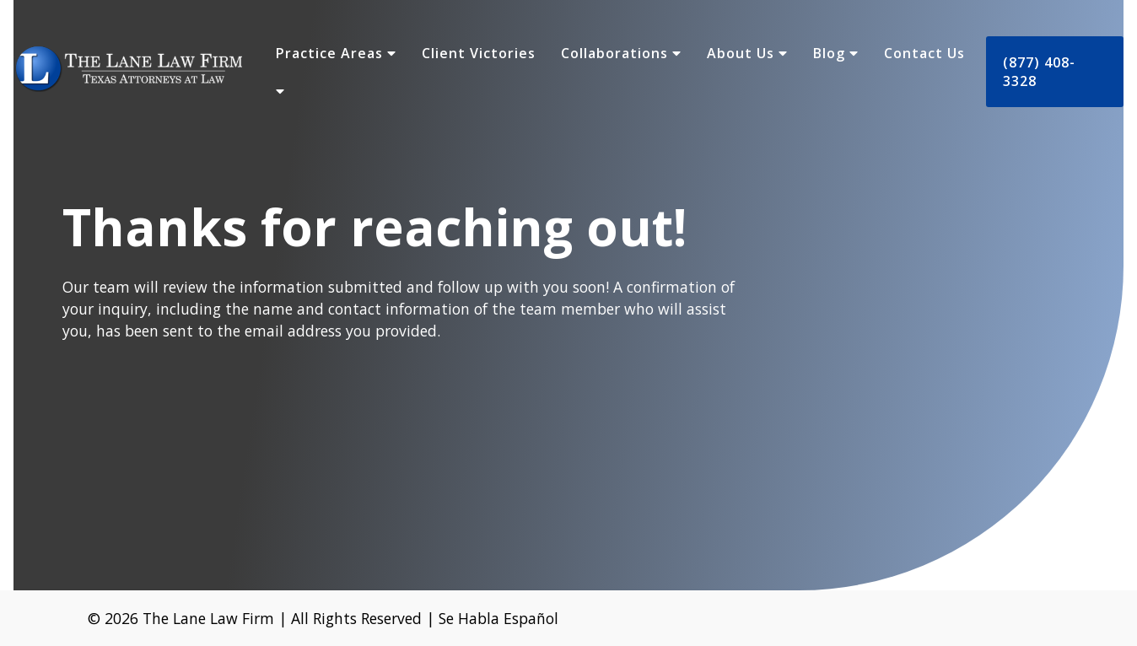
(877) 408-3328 (1039, 71)
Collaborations (621, 53)
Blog (836, 53)
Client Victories (479, 53)
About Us (747, 53)
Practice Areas (336, 53)
